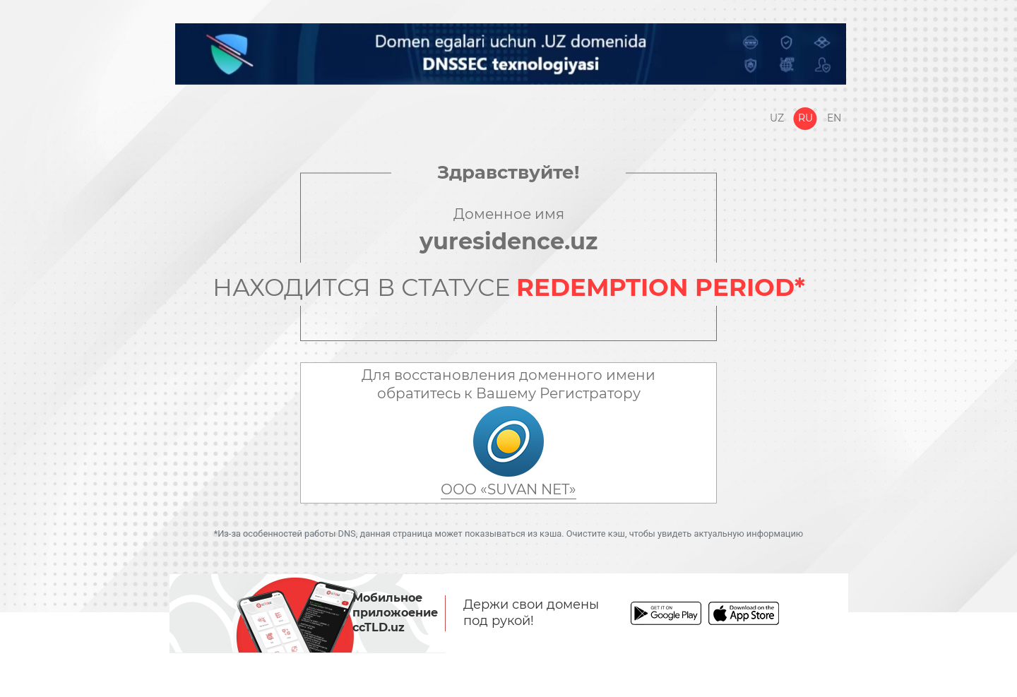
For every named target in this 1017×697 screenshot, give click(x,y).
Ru (805, 118)
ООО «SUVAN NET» (508, 489)
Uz (777, 118)
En (834, 118)
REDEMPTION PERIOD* (660, 287)
